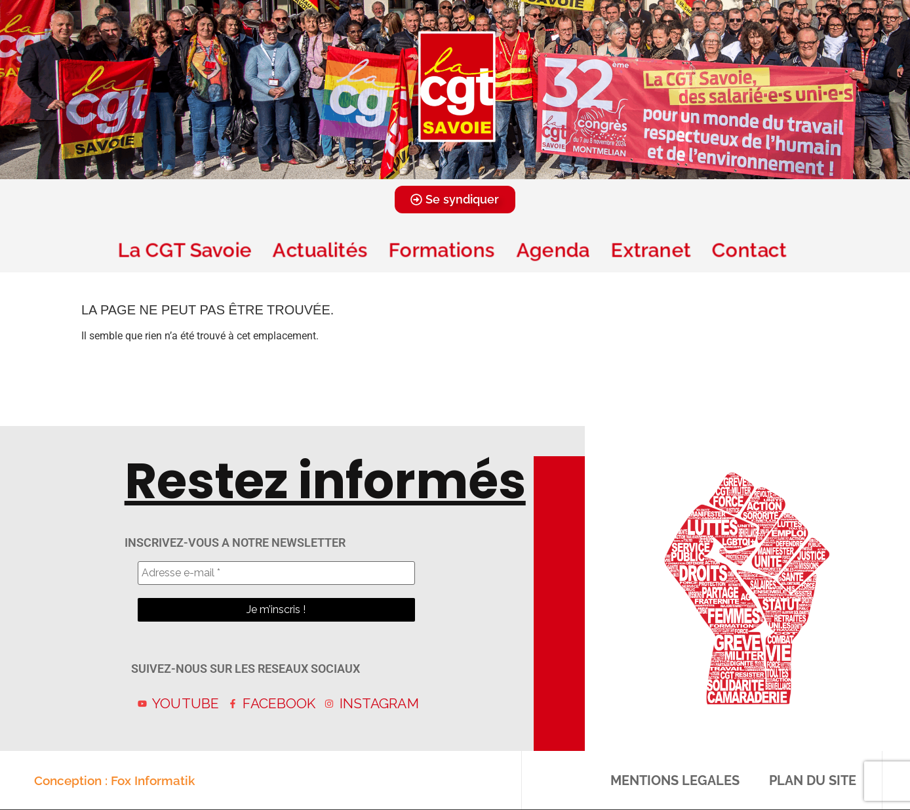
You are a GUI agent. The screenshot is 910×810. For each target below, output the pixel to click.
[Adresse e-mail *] (276, 573)
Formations (442, 249)
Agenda (552, 249)
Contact (752, 249)
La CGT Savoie (185, 249)
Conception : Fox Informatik (114, 780)
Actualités (320, 249)
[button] (437, 169)
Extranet (651, 249)
